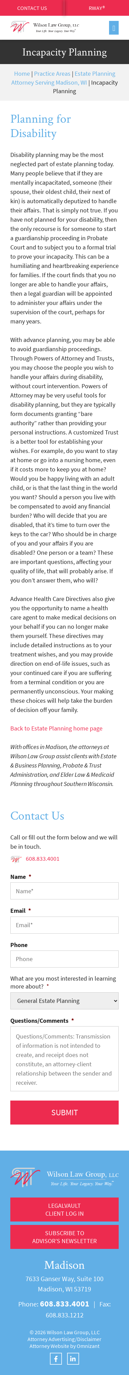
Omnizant (88, 1345)
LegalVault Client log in (64, 1209)
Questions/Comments (42, 1020)
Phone (19, 945)
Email (20, 910)
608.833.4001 (43, 858)
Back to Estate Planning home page (56, 728)
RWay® (97, 7)
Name (20, 877)
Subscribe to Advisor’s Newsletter (64, 1237)
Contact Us (32, 7)
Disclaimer (89, 1339)
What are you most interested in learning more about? (63, 982)
